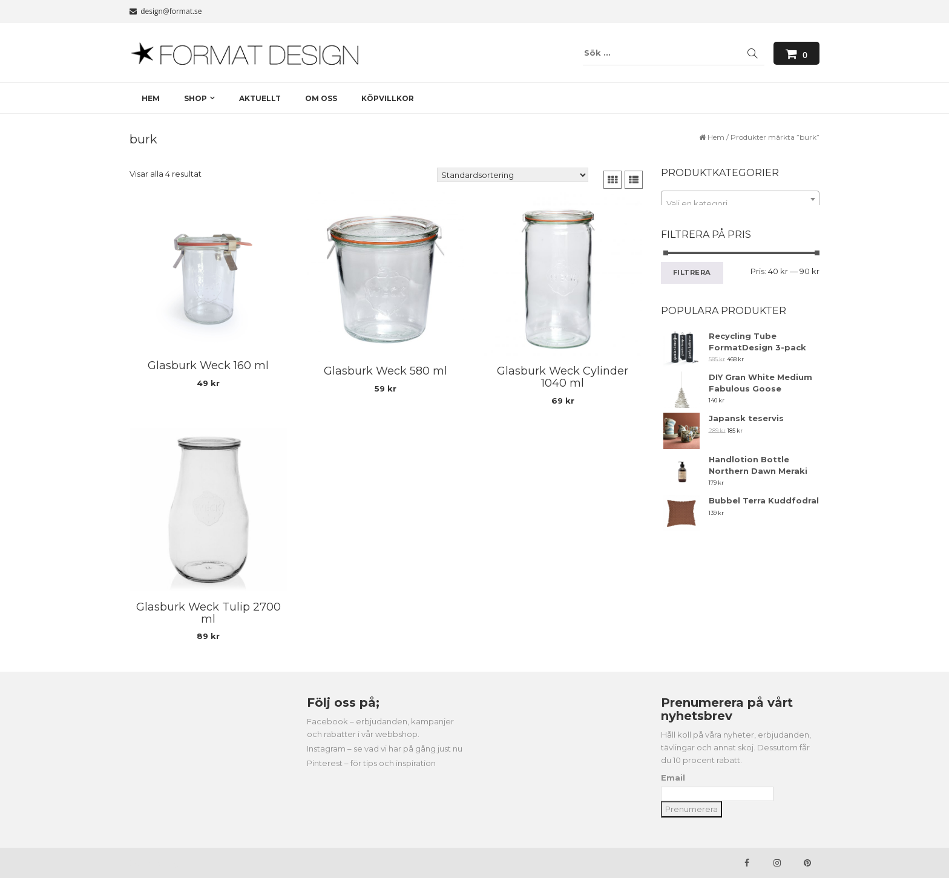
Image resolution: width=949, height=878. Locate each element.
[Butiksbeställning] (512, 175)
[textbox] (740, 203)
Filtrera (692, 272)
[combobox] (740, 199)
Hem (716, 137)
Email (673, 777)
